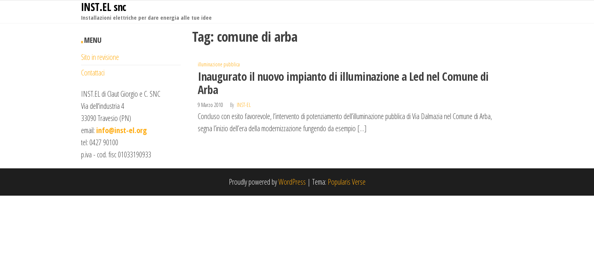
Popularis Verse (347, 182)
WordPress (292, 182)
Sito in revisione (100, 57)
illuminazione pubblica (219, 64)
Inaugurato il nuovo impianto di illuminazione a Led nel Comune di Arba (343, 83)
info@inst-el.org (121, 130)
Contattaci (93, 72)
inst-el (244, 104)
